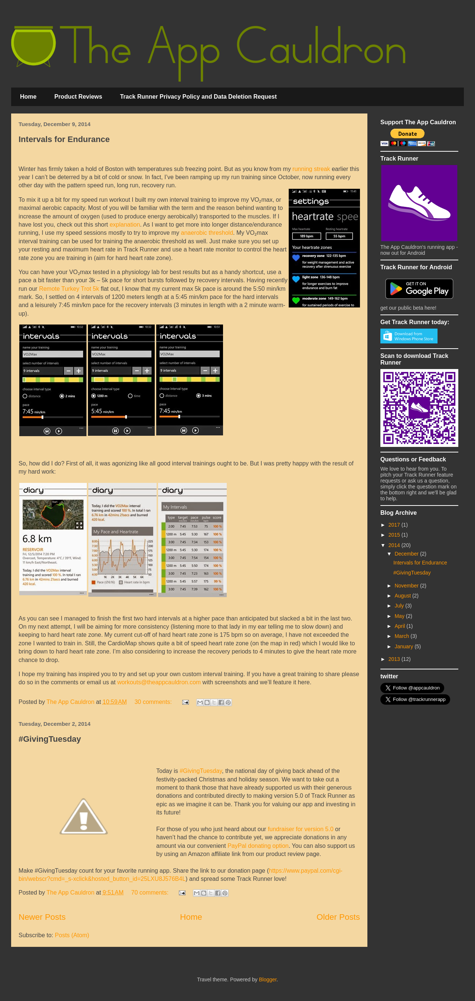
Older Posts (338, 917)
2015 (395, 535)
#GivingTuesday (50, 739)
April (400, 626)
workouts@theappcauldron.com (159, 682)
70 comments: (150, 892)
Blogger (267, 979)
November (407, 586)
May (400, 616)
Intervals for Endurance (64, 139)
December (407, 554)
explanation (124, 224)
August (403, 596)
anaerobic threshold (207, 233)
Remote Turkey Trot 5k (69, 289)
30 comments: (153, 702)
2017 (395, 525)
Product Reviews (78, 96)
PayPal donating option (258, 846)
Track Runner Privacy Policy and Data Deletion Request (198, 96)
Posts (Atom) (72, 935)
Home (28, 96)
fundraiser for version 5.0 (301, 829)
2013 (395, 659)
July (399, 606)
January (404, 646)
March (402, 636)
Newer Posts (42, 917)
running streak (311, 169)
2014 (395, 545)
